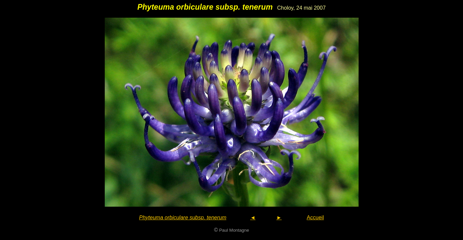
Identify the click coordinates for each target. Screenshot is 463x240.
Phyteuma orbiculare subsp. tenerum (182, 217)
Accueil (315, 217)
